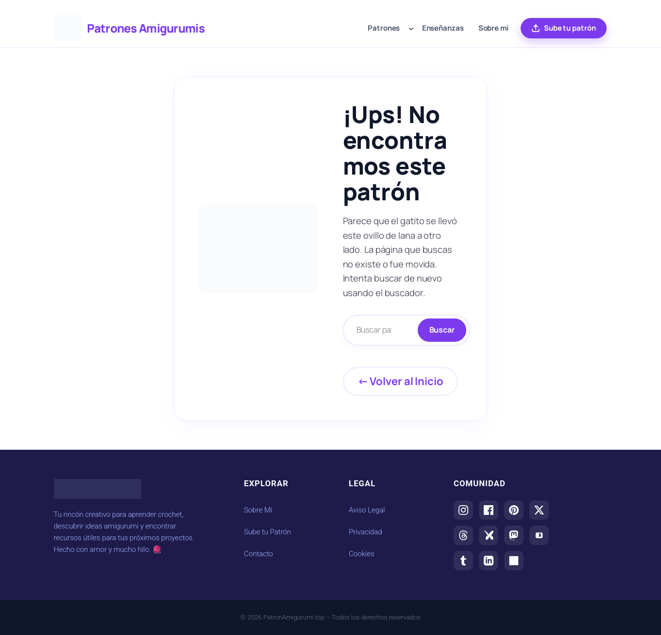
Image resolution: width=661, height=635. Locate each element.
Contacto (258, 553)
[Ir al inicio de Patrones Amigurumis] (68, 28)
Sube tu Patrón (267, 532)
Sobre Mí (258, 510)
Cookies (361, 553)
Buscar (442, 329)
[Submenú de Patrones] (411, 28)
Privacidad (365, 532)
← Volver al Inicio (400, 381)
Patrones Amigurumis (145, 28)
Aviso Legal (367, 510)
